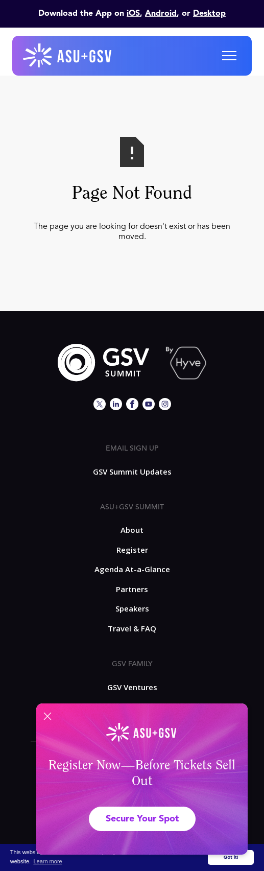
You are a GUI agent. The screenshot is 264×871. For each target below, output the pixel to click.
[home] (67, 55)
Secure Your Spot (142, 818)
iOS (133, 14)
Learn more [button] (47, 861)
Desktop (209, 14)
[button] (229, 55)
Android (161, 14)
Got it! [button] (231, 857)
